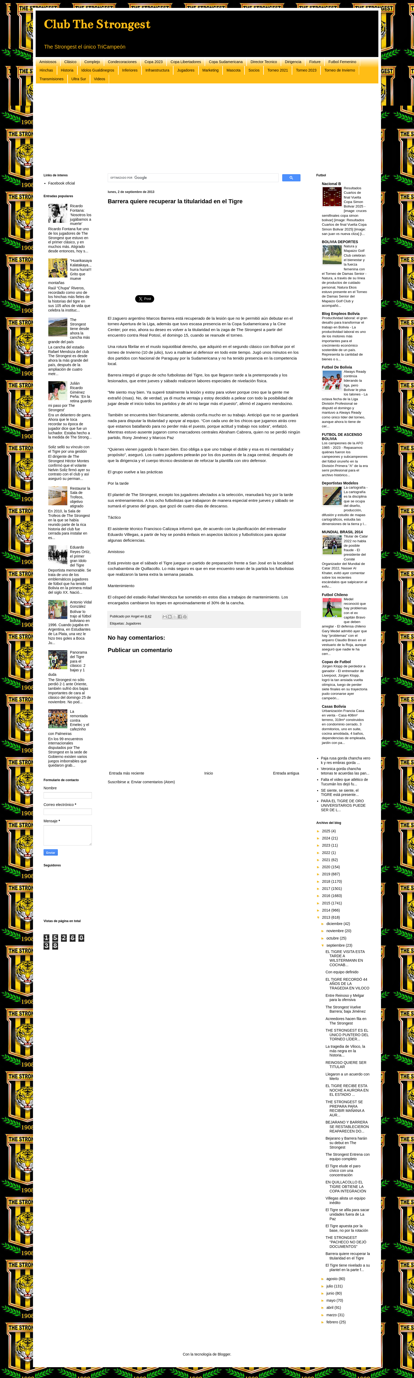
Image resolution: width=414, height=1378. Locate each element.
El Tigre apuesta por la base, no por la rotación (347, 1228)
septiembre (336, 945)
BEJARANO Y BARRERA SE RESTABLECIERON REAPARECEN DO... (347, 1126)
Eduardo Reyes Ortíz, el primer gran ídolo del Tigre (80, 556)
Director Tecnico (264, 62)
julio (330, 1286)
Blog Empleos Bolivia (341, 314)
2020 (326, 867)
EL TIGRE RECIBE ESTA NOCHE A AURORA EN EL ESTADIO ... (347, 1090)
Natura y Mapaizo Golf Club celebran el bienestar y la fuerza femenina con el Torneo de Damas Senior (343, 260)
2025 (326, 831)
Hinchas (46, 70)
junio (330, 1293)
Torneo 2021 (277, 70)
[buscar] (192, 178)
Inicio (208, 773)
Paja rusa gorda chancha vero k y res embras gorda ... (345, 760)
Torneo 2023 (306, 70)
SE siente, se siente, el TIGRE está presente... (340, 792)
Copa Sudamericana (226, 62)
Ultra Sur (79, 79)
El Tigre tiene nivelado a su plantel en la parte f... (348, 1267)
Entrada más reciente (126, 773)
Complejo (92, 62)
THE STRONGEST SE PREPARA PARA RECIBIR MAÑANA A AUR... (345, 1108)
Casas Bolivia (334, 706)
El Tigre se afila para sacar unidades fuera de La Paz (347, 1214)
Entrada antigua (286, 773)
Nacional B (331, 184)
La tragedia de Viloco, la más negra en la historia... (345, 1051)
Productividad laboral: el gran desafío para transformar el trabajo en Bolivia (344, 322)
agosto (332, 1279)
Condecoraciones (122, 62)
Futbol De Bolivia (337, 367)
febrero (332, 1322)
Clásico (70, 62)
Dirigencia (293, 62)
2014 (326, 910)
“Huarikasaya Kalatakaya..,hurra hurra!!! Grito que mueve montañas (70, 271)
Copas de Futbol (336, 662)
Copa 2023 (154, 62)
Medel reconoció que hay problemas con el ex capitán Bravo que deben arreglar (344, 613)
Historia (67, 70)
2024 (326, 838)
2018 (326, 881)
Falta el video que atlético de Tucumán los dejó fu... (344, 781)
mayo (331, 1300)
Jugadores (185, 70)
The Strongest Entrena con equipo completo (348, 1156)
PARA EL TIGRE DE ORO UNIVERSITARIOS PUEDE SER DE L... (343, 805)
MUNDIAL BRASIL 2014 (342, 532)
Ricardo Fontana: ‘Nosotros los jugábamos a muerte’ (80, 215)
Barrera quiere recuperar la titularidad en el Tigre (348, 1256)
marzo (332, 1315)
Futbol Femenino (342, 62)
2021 (326, 860)
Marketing (211, 70)
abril (330, 1307)
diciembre (335, 924)
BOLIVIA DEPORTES (340, 242)
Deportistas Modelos (340, 483)
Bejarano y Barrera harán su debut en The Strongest (346, 1142)
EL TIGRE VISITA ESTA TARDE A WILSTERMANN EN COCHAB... (345, 958)
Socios (254, 70)
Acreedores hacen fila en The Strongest (346, 1021)
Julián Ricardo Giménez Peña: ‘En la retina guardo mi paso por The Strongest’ (70, 396)
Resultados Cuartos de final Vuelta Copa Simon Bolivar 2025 (354, 197)
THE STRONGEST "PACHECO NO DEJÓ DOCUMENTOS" (346, 1242)
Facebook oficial (61, 183)
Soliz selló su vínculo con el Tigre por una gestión (69, 449)
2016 (326, 896)
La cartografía (355, 487)
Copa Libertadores (186, 62)
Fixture (315, 62)
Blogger (224, 1354)
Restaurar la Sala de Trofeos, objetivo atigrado (80, 497)
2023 (326, 845)
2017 (326, 888)
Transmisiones (52, 79)
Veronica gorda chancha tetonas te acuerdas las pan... (345, 771)
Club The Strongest (97, 24)
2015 (326, 903)
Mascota (234, 70)
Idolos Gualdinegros (97, 70)
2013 (326, 917)
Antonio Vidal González (81, 604)
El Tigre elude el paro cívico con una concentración (343, 1170)
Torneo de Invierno (339, 70)
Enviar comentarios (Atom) (153, 782)
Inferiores (130, 70)
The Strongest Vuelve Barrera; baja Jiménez (346, 1009)
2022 (326, 853)
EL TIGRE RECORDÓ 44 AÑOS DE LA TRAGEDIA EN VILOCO (347, 983)
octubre (333, 938)
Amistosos (48, 62)
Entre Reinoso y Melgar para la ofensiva (345, 997)
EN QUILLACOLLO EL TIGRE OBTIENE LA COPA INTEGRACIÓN (346, 1186)
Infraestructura (157, 70)
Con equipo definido (342, 972)
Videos (99, 79)
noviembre (335, 931)
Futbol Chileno (335, 595)
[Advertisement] (202, 129)
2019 (326, 874)
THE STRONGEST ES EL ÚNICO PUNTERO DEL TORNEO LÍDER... (347, 1034)
